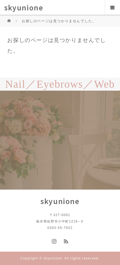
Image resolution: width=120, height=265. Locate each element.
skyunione (23, 7)
